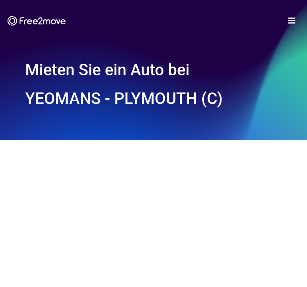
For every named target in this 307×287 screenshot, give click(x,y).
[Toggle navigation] (292, 21)
